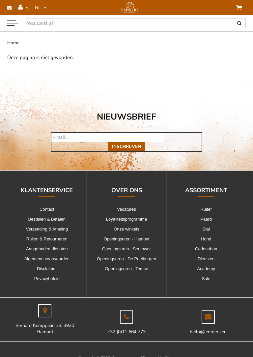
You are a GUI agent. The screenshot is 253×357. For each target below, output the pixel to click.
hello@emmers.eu (208, 322)
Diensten (206, 249)
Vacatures (126, 199)
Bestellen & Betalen (47, 209)
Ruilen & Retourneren (47, 229)
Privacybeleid (47, 269)
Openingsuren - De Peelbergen (126, 249)
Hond (206, 229)
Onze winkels (126, 219)
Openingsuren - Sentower (126, 239)
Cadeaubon (206, 239)
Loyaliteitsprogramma (126, 209)
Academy (206, 259)
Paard (206, 209)
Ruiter (206, 199)
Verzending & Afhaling (47, 219)
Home (13, 43)
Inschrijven (182, 137)
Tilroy (170, 348)
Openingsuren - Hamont (127, 229)
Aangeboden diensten (47, 239)
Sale (206, 269)
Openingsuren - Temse (126, 259)
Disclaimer (47, 259)
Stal (206, 219)
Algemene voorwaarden (47, 249)
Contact (47, 199)
